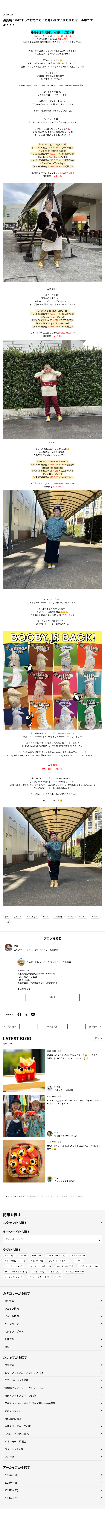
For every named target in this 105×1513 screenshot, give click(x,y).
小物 (7, 922)
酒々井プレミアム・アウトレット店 (24, 1372)
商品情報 (9, 1301)
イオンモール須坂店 (15, 1441)
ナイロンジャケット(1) (14, 1277)
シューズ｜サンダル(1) (14, 1266)
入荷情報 (9, 1339)
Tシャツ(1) (36, 1255)
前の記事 (12, 1026)
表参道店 (9, 1365)
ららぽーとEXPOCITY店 (17, 1434)
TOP (8, 1196)
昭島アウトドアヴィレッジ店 (20, 1395)
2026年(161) (11, 1475)
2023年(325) (11, 1498)
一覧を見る (52, 1026)
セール (45, 916)
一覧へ (95, 1038)
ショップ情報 (12, 1308)
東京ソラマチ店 (13, 1411)
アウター (95, 916)
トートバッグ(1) (38, 1271)
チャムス (17, 916)
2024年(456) (11, 1490)
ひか (7, 916)
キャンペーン (12, 1324)
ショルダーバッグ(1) (64, 1266)
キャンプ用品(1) (78, 1255)
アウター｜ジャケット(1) (56, 1255)
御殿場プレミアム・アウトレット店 (24, 1388)
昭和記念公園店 (13, 1418)
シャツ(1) (78, 1260)
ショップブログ (19, 1196)
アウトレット (32, 916)
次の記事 (93, 1026)
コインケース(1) (37, 1260)
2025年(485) (11, 1482)
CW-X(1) (23, 1255)
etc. (7, 1347)
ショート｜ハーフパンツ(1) (40, 1266)
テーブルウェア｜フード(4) (16, 1271)
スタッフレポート (14, 1331)
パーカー (82, 916)
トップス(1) (9, 1255)
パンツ (71, 916)
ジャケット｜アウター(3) (59, 1260)
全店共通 (9, 1457)
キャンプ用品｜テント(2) (15, 1260)
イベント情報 (12, 1316)
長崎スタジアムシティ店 (18, 1426)
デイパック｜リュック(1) (88, 1266)
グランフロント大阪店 (17, 1380)
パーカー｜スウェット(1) (39, 1277)
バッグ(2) (58, 1277)
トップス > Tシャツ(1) (75, 1271)
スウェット (58, 916)
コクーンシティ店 (14, 1449)
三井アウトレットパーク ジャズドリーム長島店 (30, 1403)
